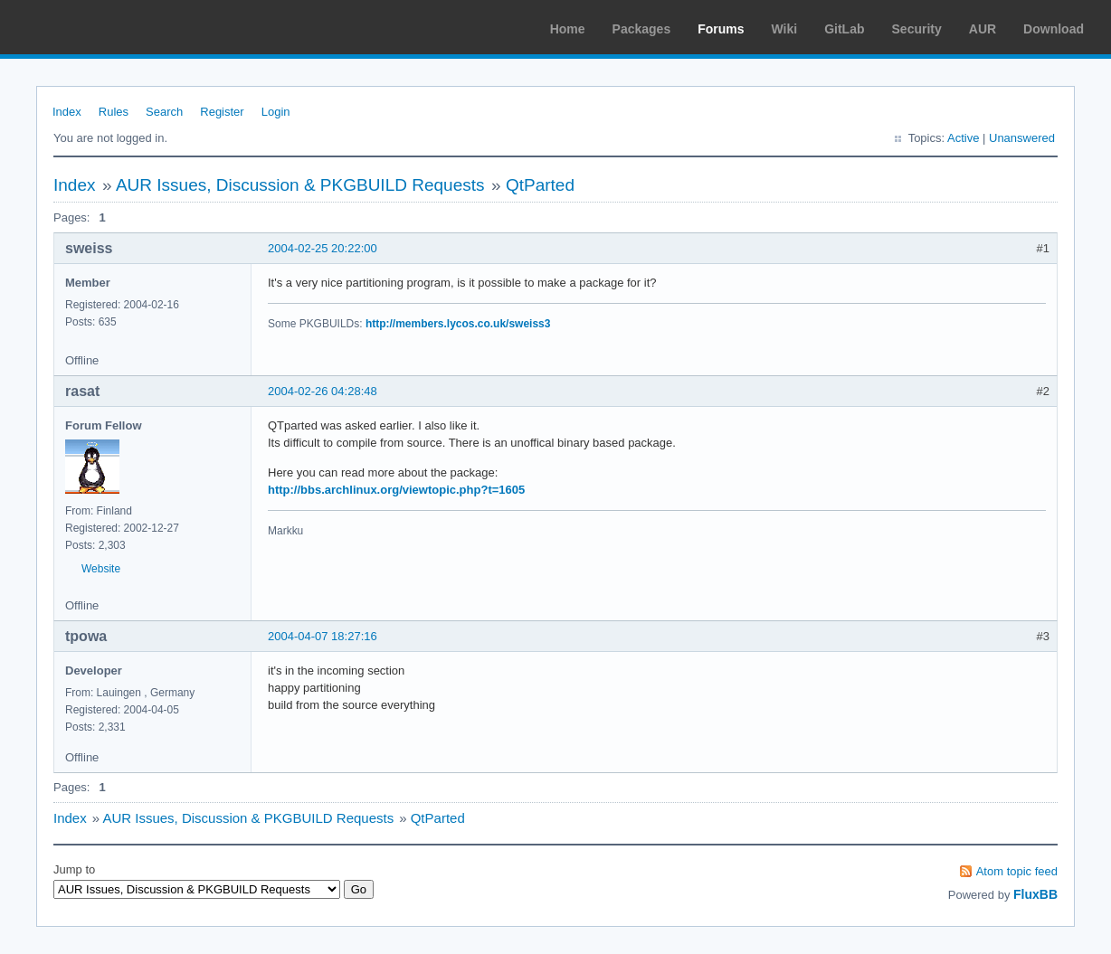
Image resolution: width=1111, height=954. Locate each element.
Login (275, 111)
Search (164, 111)
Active (963, 138)
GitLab (844, 29)
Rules (113, 111)
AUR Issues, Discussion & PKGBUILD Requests (300, 184)
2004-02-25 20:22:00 (322, 248)
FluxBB (1035, 894)
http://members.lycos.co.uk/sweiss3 (458, 323)
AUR (982, 29)
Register (221, 111)
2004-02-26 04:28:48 (322, 391)
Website (100, 568)
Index (66, 111)
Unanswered (1022, 138)
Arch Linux (99, 27)
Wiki (785, 29)
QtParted (540, 184)
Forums (721, 29)
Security (917, 29)
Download (1053, 29)
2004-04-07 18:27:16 (322, 636)
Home (567, 29)
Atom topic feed (1017, 871)
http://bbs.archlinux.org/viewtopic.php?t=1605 (396, 489)
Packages (641, 29)
